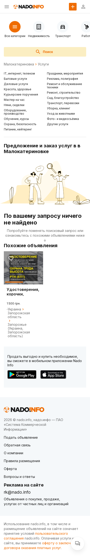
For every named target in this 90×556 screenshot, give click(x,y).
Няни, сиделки (14, 105)
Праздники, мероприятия (65, 73)
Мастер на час (14, 100)
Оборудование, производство (15, 111)
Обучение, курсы (16, 119)
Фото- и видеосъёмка (63, 119)
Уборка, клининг (58, 108)
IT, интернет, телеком (19, 73)
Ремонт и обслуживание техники (64, 85)
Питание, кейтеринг (18, 129)
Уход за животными (61, 113)
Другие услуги (57, 124)
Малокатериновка (19, 64)
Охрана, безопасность (20, 124)
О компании (13, 453)
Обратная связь (17, 445)
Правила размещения (22, 461)
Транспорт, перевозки (63, 103)
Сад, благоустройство (63, 98)
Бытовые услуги (15, 78)
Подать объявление (21, 437)
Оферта (10, 469)
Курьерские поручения (21, 94)
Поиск (44, 52)
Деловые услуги (16, 84)
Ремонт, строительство (63, 92)
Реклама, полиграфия (62, 78)
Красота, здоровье (17, 89)
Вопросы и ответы (19, 477)
